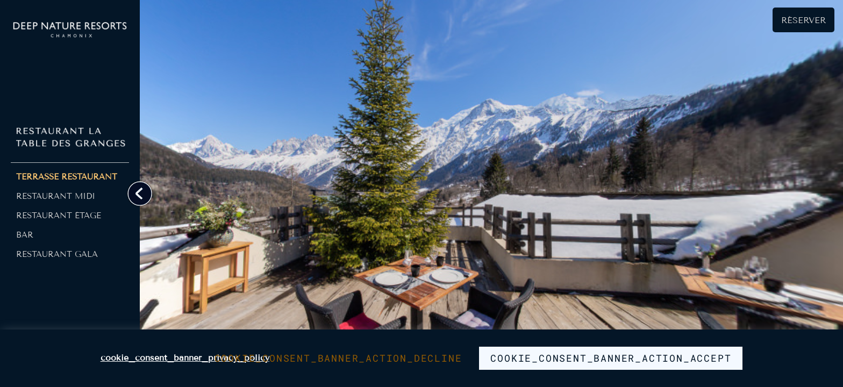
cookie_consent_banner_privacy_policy (185, 358)
